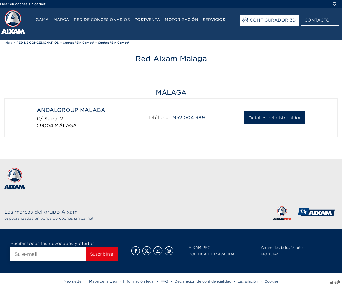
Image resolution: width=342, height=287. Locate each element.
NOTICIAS (270, 254)
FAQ (164, 281)
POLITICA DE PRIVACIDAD (213, 254)
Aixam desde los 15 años (282, 247)
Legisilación (248, 281)
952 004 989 (189, 117)
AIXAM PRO (200, 247)
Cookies (271, 281)
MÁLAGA (66, 125)
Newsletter (73, 281)
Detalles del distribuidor (275, 117)
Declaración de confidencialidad (203, 281)
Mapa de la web (103, 281)
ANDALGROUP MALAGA (71, 110)
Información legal (138, 281)
